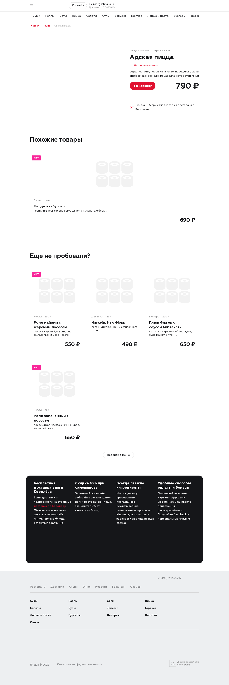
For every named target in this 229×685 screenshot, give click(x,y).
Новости (101, 586)
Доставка (57, 586)
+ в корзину (143, 86)
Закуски (112, 607)
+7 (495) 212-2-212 (101, 4)
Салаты (35, 607)
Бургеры (74, 615)
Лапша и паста (40, 615)
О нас (86, 586)
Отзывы (135, 586)
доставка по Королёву (49, 505)
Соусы (34, 622)
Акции (73, 586)
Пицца (149, 600)
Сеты (110, 600)
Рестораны (38, 586)
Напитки (151, 615)
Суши (33, 600)
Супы (72, 607)
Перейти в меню (118, 454)
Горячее (151, 607)
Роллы (72, 600)
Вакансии (118, 586)
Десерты (113, 615)
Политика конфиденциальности (79, 664)
